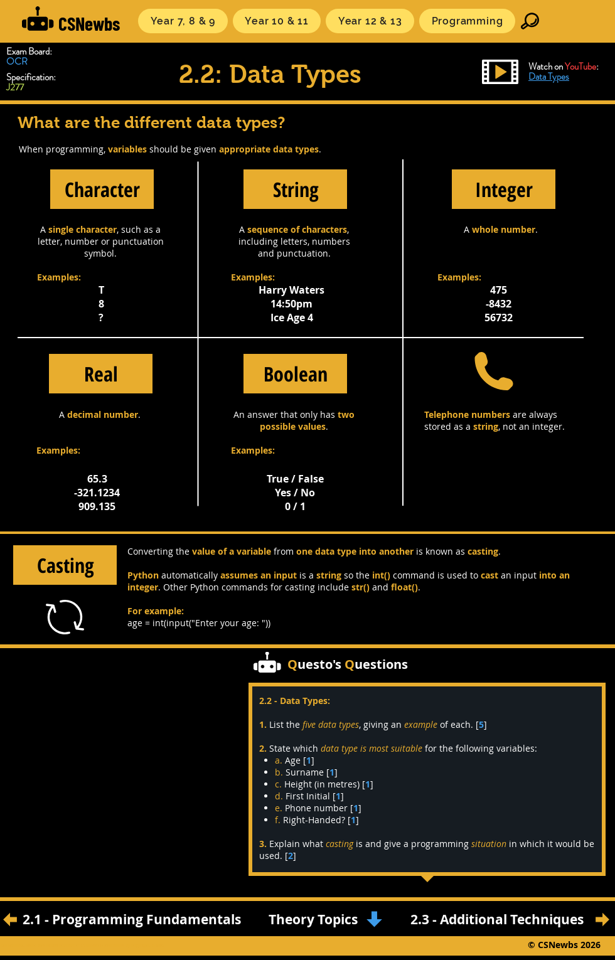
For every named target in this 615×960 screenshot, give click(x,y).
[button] (183, 21)
